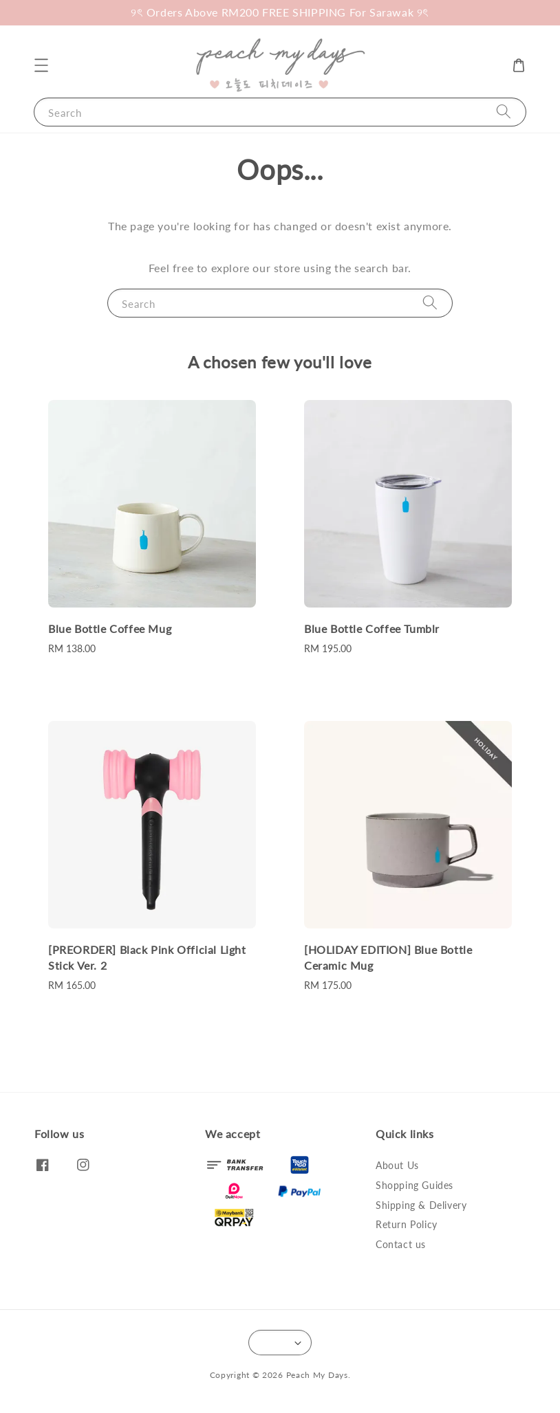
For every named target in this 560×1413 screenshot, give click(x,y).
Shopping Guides (414, 1185)
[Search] (504, 111)
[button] (41, 65)
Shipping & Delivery (421, 1205)
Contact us (401, 1244)
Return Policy (407, 1224)
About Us (397, 1165)
